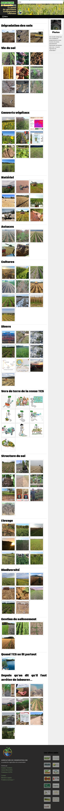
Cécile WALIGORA (6, 770)
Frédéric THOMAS (6, 768)
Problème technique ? (7, 780)
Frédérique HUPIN (6, 772)
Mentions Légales (6, 777)
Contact (3, 775)
